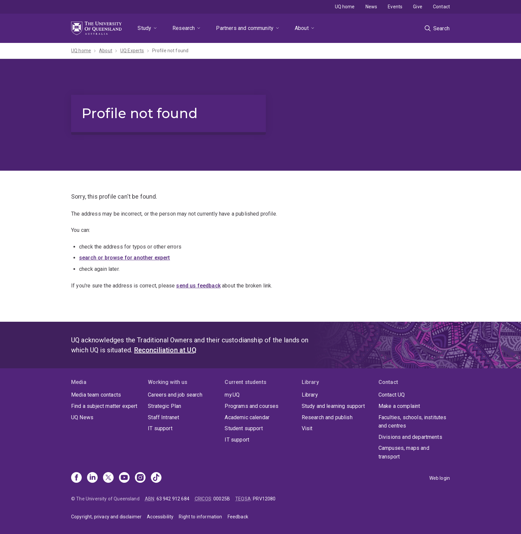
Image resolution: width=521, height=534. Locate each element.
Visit (307, 428)
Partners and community (244, 28)
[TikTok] (156, 478)
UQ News (82, 417)
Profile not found (170, 50)
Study (144, 28)
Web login (439, 478)
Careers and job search (175, 395)
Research (183, 28)
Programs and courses (251, 406)
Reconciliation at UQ (165, 350)
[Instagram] (140, 478)
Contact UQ (391, 395)
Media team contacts (96, 395)
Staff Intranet (163, 417)
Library (310, 395)
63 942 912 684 (172, 498)
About (302, 28)
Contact (441, 6)
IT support (160, 428)
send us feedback (198, 285)
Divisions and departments (410, 437)
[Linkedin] (92, 478)
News (371, 6)
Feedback (238, 516)
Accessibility (160, 516)
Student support (243, 428)
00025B (221, 498)
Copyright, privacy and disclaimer (106, 516)
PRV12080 (264, 498)
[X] (108, 478)
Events (395, 6)
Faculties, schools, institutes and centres (412, 421)
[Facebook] (76, 478)
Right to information (200, 516)
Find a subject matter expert (104, 406)
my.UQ (232, 395)
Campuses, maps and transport (403, 452)
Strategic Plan (164, 406)
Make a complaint (399, 406)
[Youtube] (124, 478)
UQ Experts (132, 50)
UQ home (345, 6)
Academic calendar (247, 417)
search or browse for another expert (124, 258)
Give (417, 6)
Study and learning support (333, 406)
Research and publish (327, 417)
